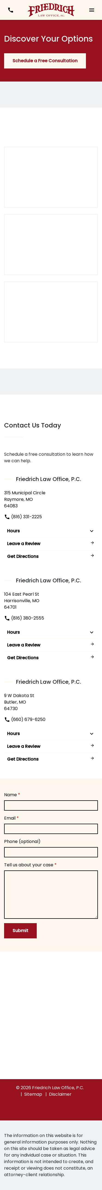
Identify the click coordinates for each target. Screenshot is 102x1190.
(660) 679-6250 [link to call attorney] (24, 719)
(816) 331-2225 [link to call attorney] (23, 517)
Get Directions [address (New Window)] (51, 556)
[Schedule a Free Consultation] (45, 60)
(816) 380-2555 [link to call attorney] (24, 618)
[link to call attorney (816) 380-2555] (10, 10)
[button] (91, 10)
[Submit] (20, 930)
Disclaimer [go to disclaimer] (60, 1094)
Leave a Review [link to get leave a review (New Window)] (51, 544)
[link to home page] (51, 10)
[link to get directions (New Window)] (51, 499)
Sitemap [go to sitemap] (33, 1094)
